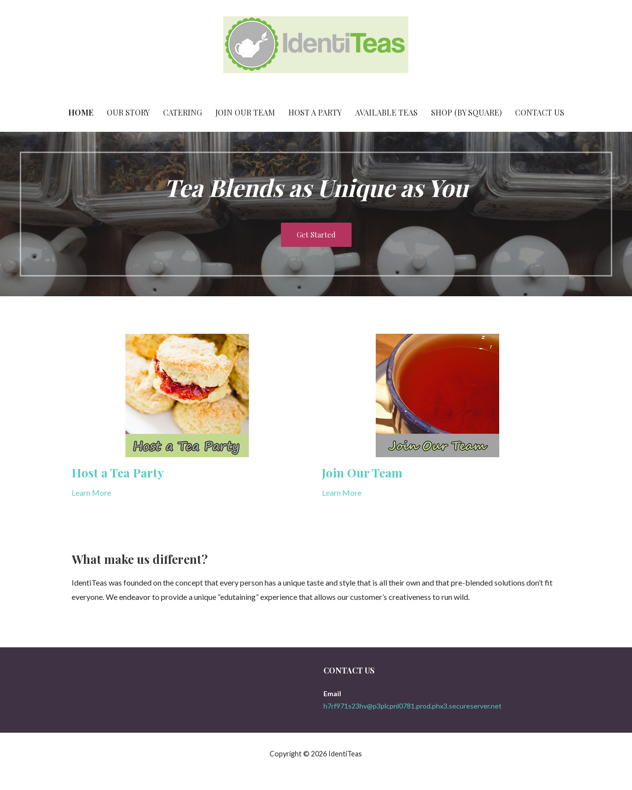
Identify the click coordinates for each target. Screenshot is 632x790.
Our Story (128, 112)
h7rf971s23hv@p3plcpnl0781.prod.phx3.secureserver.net (412, 706)
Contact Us (539, 112)
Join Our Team (245, 112)
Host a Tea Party (118, 472)
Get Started (316, 234)
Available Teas (386, 112)
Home (80, 112)
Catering (182, 112)
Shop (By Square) (466, 112)
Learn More (91, 492)
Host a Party (315, 112)
